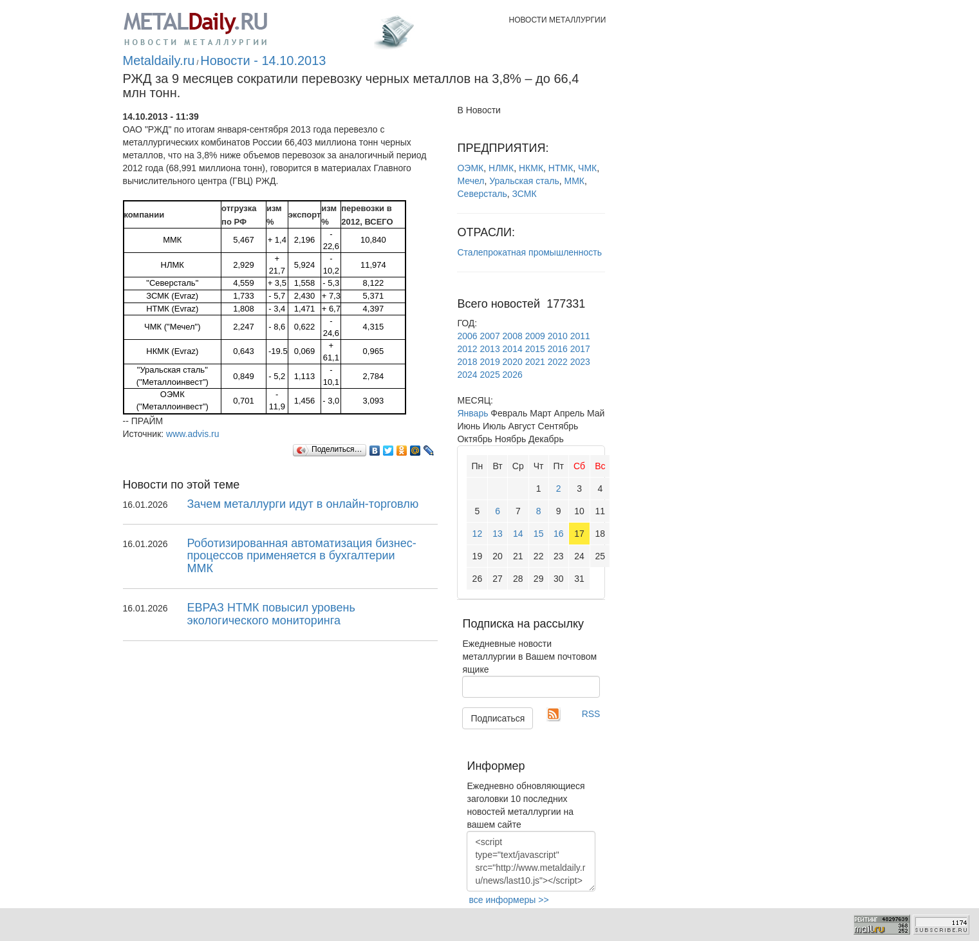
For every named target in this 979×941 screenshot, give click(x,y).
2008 (513, 336)
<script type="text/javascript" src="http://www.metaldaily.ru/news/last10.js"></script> (531, 861)
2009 (535, 336)
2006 (467, 336)
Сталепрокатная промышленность (529, 252)
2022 (558, 362)
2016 (558, 349)
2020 (513, 362)
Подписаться (498, 718)
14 (518, 533)
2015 (535, 349)
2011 (580, 336)
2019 (490, 362)
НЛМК (501, 168)
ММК (574, 181)
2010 (558, 336)
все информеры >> (508, 900)
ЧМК (587, 168)
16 (559, 533)
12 (477, 533)
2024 (467, 374)
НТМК (560, 168)
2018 (467, 362)
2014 (513, 349)
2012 (467, 349)
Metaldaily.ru (159, 60)
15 (539, 533)
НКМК (531, 168)
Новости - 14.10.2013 (263, 60)
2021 (535, 362)
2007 (490, 336)
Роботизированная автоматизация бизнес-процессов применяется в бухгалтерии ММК (301, 556)
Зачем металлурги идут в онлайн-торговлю (303, 504)
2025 (490, 374)
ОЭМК (470, 168)
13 (497, 533)
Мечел (470, 181)
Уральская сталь (524, 181)
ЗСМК (524, 194)
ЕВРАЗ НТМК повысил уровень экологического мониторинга (271, 614)
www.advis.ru (192, 434)
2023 (580, 362)
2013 (490, 349)
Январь (472, 413)
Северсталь (482, 194)
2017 (580, 349)
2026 (513, 374)
